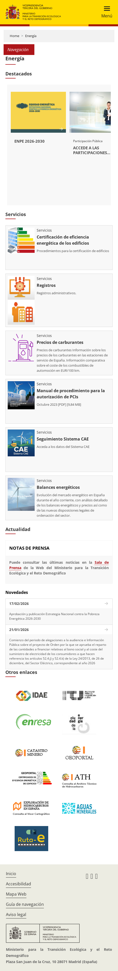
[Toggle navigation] (105, 12)
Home (14, 35)
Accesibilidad (18, 884)
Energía (30, 35)
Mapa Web (16, 894)
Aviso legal (16, 914)
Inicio (11, 873)
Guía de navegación (25, 904)
